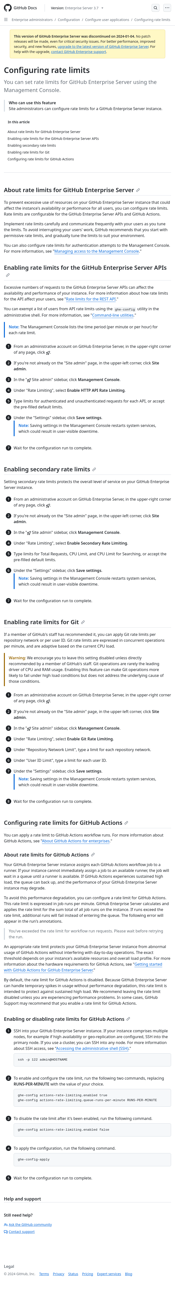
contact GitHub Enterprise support (78, 51)
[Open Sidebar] (6, 19)
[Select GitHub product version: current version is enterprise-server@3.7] (77, 8)
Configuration (69, 19)
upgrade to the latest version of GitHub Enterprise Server (103, 46)
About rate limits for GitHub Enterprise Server (72, 190)
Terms (44, 1273)
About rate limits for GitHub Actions (49, 854)
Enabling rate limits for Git (44, 622)
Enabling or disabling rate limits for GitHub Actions (67, 1019)
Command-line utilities (113, 315)
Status (73, 1273)
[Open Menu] (167, 8)
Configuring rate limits (152, 19)
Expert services (109, 1273)
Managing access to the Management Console (96, 251)
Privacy (58, 1273)
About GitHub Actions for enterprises (75, 841)
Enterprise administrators (32, 19)
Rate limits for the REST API (91, 299)
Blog (128, 1273)
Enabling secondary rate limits (50, 469)
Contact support (19, 1231)
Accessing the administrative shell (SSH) (92, 1048)
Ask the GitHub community (28, 1224)
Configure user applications (107, 19)
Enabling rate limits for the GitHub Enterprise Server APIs (85, 270)
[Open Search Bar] (155, 8)
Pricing (87, 1273)
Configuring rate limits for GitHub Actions (66, 822)
